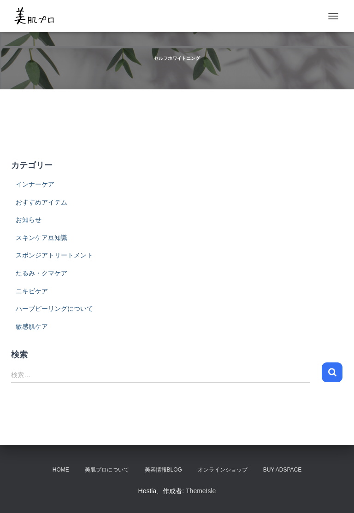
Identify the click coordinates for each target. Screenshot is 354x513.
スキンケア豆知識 (41, 237)
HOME (61, 469)
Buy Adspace (282, 469)
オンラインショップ (223, 469)
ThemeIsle (201, 491)
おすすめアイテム (41, 202)
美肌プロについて (107, 469)
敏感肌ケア (32, 326)
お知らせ (28, 219)
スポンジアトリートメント (54, 255)
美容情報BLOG (163, 469)
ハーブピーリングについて (54, 308)
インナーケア (35, 184)
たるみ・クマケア (41, 273)
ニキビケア (32, 291)
